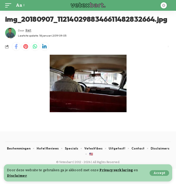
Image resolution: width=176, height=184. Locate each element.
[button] (159, 173)
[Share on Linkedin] (44, 46)
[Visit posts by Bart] (10, 33)
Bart (28, 30)
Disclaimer (17, 176)
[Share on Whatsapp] (35, 46)
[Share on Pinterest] (25, 46)
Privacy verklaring (116, 170)
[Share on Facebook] (16, 46)
